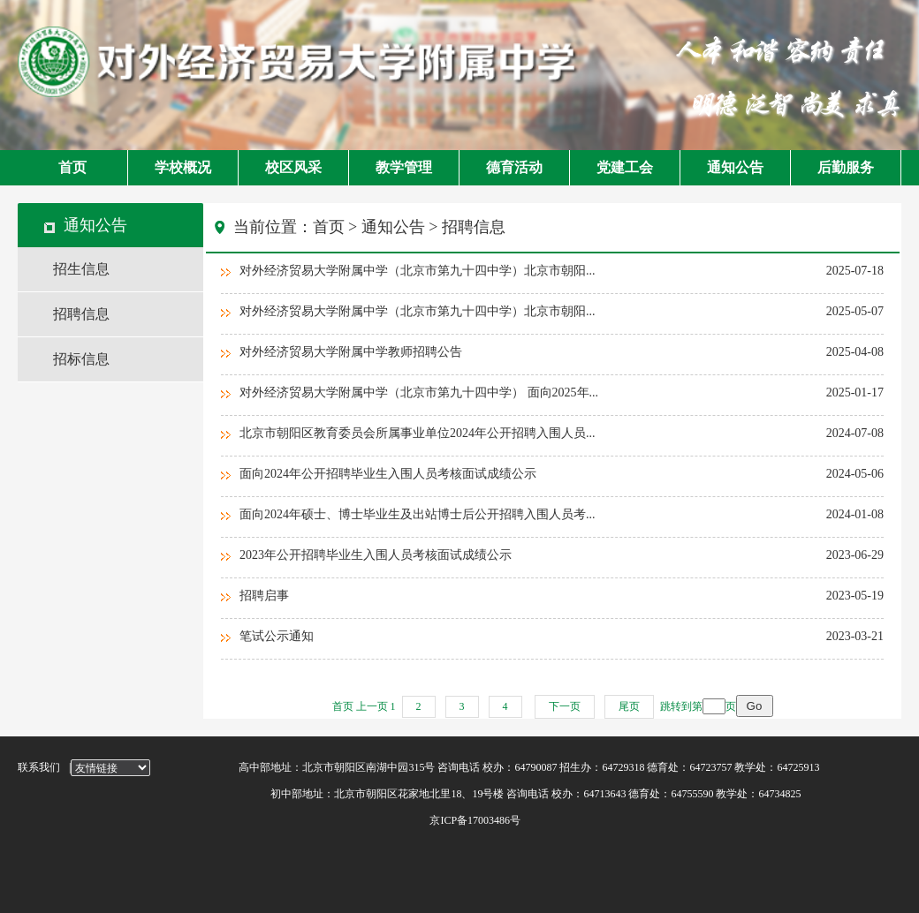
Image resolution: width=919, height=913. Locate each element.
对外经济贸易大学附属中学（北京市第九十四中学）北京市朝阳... (417, 270)
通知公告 (735, 167)
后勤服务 (845, 167)
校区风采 (293, 167)
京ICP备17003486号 (379, 820)
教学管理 (404, 167)
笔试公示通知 (276, 636)
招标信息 (81, 358)
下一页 (565, 706)
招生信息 (81, 268)
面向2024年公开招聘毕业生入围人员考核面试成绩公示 (387, 473)
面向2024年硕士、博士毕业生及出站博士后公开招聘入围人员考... (417, 514)
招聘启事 (264, 595)
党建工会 (624, 167)
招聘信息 (81, 313)
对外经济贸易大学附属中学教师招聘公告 (350, 351)
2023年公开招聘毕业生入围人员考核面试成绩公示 (375, 555)
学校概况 (183, 167)
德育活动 (514, 167)
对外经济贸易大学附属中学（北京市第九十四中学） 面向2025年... (418, 392)
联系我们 (39, 767)
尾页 (629, 706)
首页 (72, 167)
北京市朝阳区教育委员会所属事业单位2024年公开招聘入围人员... (417, 433)
